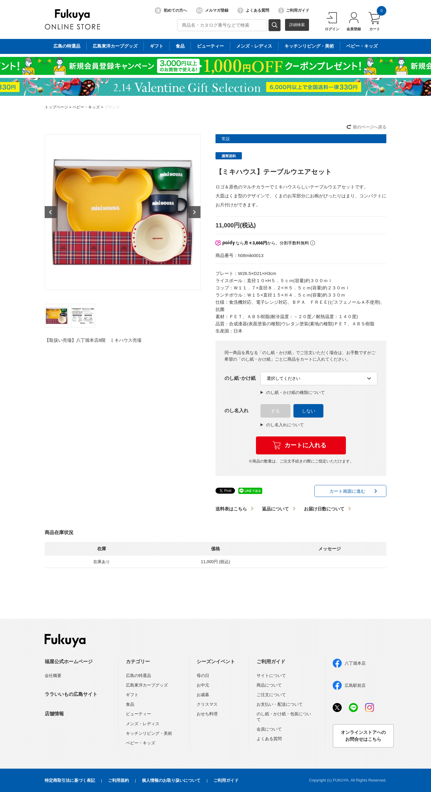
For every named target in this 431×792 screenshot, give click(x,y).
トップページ (56, 107)
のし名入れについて (282, 424)
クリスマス (207, 704)
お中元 (203, 685)
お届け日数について (324, 508)
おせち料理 (207, 713)
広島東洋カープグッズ (147, 685)
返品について (275, 508)
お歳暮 (203, 694)
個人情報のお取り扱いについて (171, 780)
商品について (269, 685)
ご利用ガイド (293, 10)
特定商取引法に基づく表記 (70, 780)
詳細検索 (297, 24)
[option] (123, 212)
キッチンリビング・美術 (149, 733)
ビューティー (138, 713)
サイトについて (271, 675)
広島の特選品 (138, 675)
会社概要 (53, 675)
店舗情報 (54, 713)
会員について (269, 729)
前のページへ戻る (369, 127)
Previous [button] (51, 212)
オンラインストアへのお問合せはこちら (363, 736)
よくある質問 (253, 10)
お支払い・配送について (280, 704)
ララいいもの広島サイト (71, 694)
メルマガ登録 (212, 10)
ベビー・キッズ (86, 107)
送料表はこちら (231, 508)
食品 (130, 704)
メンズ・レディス (142, 723)
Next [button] (195, 212)
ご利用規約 (118, 780)
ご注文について (271, 694)
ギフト (132, 694)
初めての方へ (171, 10)
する (275, 410)
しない (308, 410)
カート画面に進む (347, 491)
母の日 (203, 675)
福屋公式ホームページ (69, 661)
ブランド (112, 107)
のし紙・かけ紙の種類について (292, 392)
